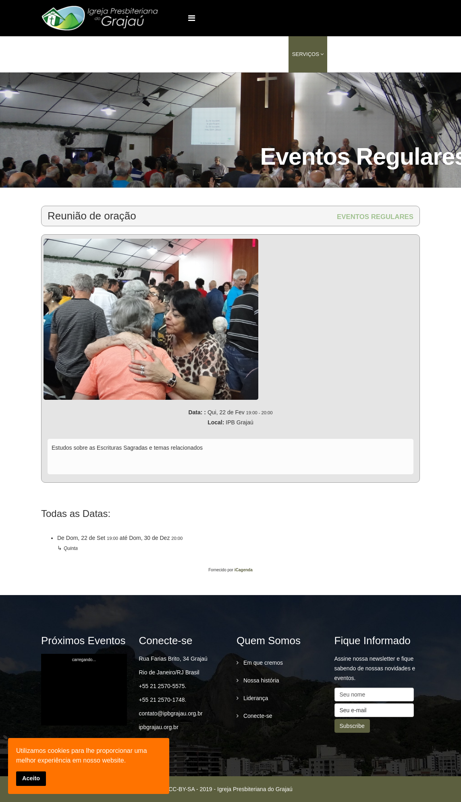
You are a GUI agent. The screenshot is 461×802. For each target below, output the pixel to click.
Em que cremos (262, 662)
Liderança (255, 698)
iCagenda (244, 570)
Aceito (31, 778)
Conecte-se (257, 716)
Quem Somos (216, 54)
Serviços (305, 54)
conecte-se (389, 54)
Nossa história (260, 680)
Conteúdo (346, 54)
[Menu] (191, 18)
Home (183, 54)
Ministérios (263, 54)
